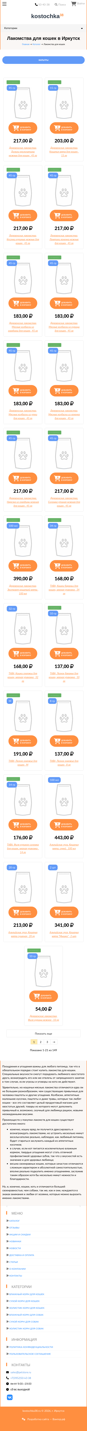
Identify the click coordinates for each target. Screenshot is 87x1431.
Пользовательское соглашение (30, 1353)
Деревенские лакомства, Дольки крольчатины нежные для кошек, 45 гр (23, 151)
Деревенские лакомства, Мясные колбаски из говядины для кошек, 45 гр (23, 327)
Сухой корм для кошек (24, 1301)
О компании (17, 1268)
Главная (25, 44)
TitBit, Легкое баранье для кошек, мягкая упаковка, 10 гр (64, 677)
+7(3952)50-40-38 (21, 1378)
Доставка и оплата (21, 1255)
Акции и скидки (20, 1234)
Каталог (37, 44)
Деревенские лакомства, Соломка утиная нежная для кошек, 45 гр (64, 502)
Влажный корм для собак (26, 1314)
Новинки (15, 1241)
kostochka (44, 16)
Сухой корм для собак (24, 1321)
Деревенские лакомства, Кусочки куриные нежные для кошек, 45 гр (23, 239)
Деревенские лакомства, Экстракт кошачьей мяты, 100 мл (22, 589)
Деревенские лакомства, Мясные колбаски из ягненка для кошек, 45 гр (64, 414)
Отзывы (14, 1227)
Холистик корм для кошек (26, 1307)
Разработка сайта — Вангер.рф (46, 1419)
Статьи (13, 1262)
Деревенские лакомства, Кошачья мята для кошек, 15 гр (64, 151)
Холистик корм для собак (26, 1328)
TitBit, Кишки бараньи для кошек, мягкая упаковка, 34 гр (64, 589)
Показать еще (43, 1033)
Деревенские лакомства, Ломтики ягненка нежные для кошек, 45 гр (64, 239)
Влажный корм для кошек (26, 1294)
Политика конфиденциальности (31, 1347)
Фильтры (43, 60)
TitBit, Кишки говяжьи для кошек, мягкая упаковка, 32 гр (22, 677)
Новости (15, 1248)
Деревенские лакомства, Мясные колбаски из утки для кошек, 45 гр (23, 414)
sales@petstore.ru (21, 1372)
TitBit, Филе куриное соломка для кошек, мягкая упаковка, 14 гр (23, 848)
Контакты (15, 1275)
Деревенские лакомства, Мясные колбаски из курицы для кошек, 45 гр (64, 327)
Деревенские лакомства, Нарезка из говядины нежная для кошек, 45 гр (23, 502)
